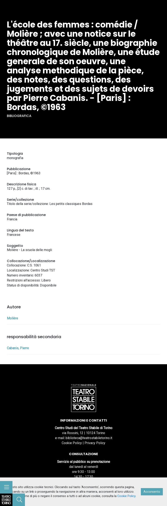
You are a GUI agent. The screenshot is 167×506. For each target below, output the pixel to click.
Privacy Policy (95, 443)
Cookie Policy (72, 443)
